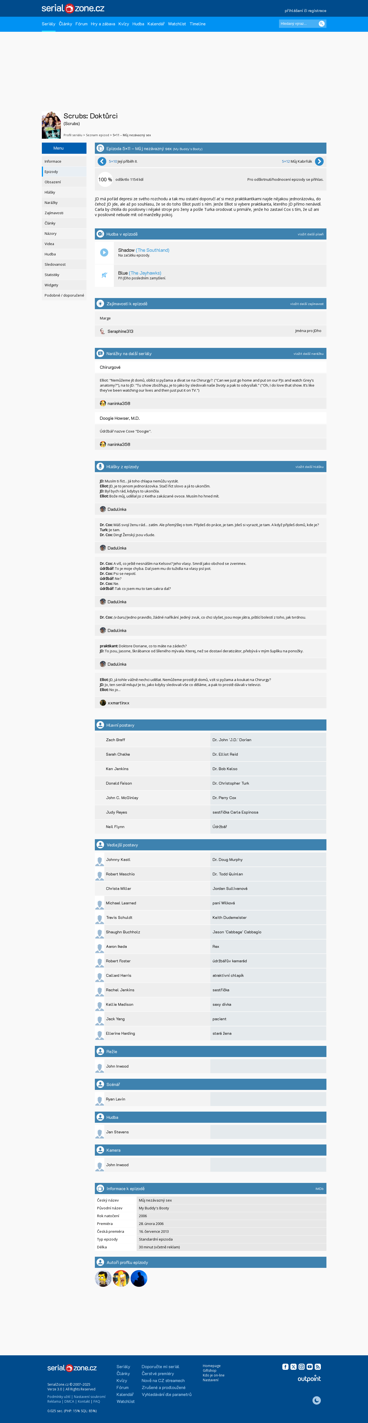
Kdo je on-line (214, 1375)
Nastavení (210, 1380)
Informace (53, 161)
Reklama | (55, 1401)
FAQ (96, 1401)
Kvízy (124, 23)
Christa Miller (118, 888)
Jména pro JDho (308, 330)
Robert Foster (118, 960)
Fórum (82, 23)
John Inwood (117, 1066)
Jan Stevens (117, 1131)
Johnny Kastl (118, 859)
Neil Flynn (115, 826)
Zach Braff (115, 739)
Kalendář (156, 23)
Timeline (197, 23)
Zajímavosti (54, 213)
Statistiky (52, 274)
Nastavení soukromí (89, 1396)
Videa (49, 243)
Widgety (51, 285)
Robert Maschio (120, 874)
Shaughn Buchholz (123, 931)
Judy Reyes (116, 812)
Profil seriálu (73, 135)
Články (65, 23)
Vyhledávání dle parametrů (167, 1394)
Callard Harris (118, 975)
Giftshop (210, 1370)
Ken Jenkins (117, 768)
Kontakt (84, 1401)
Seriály (49, 23)
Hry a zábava (103, 23)
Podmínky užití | (60, 1396)
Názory (50, 233)
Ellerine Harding (120, 1033)
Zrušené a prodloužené (164, 1387)
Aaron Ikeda (116, 946)
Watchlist (177, 23)
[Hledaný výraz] (302, 23)
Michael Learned (121, 902)
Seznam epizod (97, 135)
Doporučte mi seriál (160, 1366)
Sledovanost (55, 264)
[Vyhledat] (322, 24)
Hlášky (50, 192)
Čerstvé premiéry (158, 1373)
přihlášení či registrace (305, 10)
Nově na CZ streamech (163, 1380)
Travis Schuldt (119, 917)
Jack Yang (115, 1018)
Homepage (212, 1365)
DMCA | (70, 1401)
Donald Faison (119, 783)
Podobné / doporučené (64, 295)
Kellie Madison (119, 1004)
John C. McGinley (122, 797)
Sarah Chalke (118, 754)
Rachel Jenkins (120, 989)
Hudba (138, 23)
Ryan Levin (115, 1099)
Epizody (51, 171)
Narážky (51, 202)
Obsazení (53, 182)
